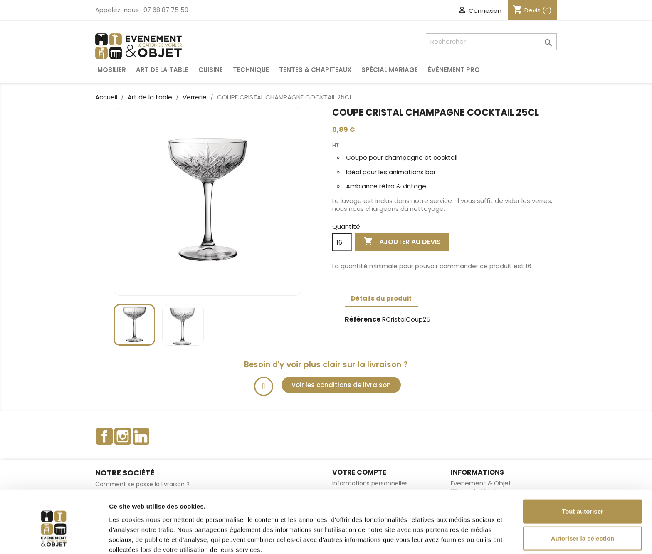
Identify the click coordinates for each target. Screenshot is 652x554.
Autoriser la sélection (583, 499)
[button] (341, 385)
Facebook (104, 436)
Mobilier (111, 69)
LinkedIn (141, 436)
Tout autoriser (582, 472)
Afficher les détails (458, 537)
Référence (362, 320)
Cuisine (210, 69)
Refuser (582, 526)
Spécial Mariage (389, 69)
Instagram (122, 436)
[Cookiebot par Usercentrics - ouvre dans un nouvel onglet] (53, 538)
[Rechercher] (491, 41)
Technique (251, 69)
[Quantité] (342, 242)
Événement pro (454, 69)
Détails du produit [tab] (381, 298)
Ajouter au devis (402, 241)
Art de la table (162, 69)
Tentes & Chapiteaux (315, 69)
